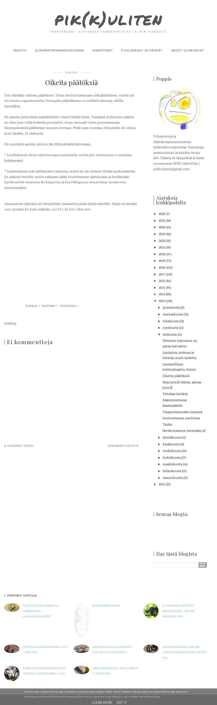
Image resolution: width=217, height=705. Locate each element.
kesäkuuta (171, 444)
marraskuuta (173, 314)
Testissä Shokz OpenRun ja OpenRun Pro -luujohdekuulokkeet (40, 611)
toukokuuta (172, 451)
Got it (122, 703)
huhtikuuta (172, 458)
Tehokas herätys (175, 394)
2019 (162, 261)
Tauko (167, 424)
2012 (162, 484)
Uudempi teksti (20, 445)
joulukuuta (171, 308)
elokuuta (170, 334)
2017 (162, 274)
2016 (162, 281)
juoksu (31, 305)
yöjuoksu (68, 305)
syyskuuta (170, 328)
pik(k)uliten (108, 17)
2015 (162, 288)
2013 (162, 301)
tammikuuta (172, 478)
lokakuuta (170, 321)
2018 (162, 267)
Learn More (102, 703)
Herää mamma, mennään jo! (184, 431)
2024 (162, 227)
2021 (162, 247)
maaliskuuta (172, 464)
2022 (162, 241)
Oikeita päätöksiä (176, 376)
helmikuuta (172, 471)
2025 (162, 221)
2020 (162, 254)
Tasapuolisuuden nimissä (182, 412)
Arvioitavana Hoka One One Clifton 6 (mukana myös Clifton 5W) (184, 653)
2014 (162, 294)
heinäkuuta (172, 437)
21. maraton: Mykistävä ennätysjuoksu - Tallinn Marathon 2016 (178, 611)
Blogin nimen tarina (106, 605)
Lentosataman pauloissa (181, 418)
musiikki (49, 305)
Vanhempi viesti (122, 445)
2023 (162, 234)
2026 (162, 214)
